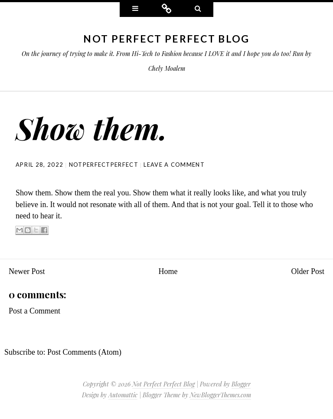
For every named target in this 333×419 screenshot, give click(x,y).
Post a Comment (34, 311)
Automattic (122, 395)
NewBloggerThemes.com (220, 395)
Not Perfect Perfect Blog (166, 39)
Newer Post (27, 271)
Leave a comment (174, 164)
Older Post (308, 271)
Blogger (241, 384)
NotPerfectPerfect (103, 164)
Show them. (91, 128)
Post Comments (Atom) (84, 352)
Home (168, 271)
